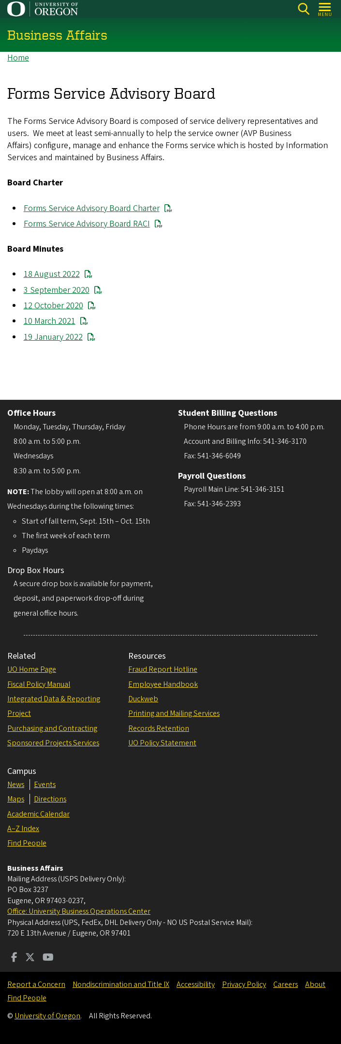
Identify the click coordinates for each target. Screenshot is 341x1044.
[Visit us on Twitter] (30, 958)
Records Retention (158, 728)
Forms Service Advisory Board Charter (92, 208)
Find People (26, 843)
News (15, 784)
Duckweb (143, 699)
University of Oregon (47, 1016)
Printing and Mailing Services (174, 713)
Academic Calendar (38, 814)
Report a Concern (36, 984)
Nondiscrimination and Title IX (121, 984)
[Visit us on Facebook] (14, 958)
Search (303, 9)
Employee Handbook (163, 684)
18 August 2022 (52, 275)
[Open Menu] (325, 8)
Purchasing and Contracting (52, 728)
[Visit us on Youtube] (48, 958)
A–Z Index (23, 828)
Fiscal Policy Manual (38, 684)
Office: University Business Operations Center (78, 911)
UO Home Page (31, 669)
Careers (285, 984)
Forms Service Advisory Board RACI (87, 224)
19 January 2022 (53, 337)
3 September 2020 (56, 290)
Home (18, 58)
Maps (15, 799)
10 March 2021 (49, 322)
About (315, 984)
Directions (50, 799)
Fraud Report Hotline (162, 669)
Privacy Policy (244, 984)
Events (45, 784)
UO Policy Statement (162, 743)
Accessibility (196, 984)
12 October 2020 (53, 306)
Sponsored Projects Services (53, 743)
